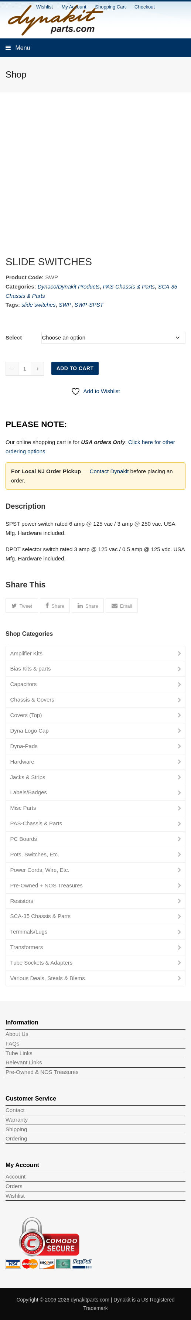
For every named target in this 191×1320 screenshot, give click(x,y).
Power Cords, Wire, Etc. (39, 870)
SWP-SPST (88, 304)
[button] (22, 605)
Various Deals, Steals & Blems (47, 978)
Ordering (16, 1138)
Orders (14, 1186)
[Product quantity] (24, 368)
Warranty (17, 1119)
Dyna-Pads (24, 746)
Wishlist (15, 1196)
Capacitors (23, 684)
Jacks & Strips (27, 777)
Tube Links (19, 1053)
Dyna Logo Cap (29, 730)
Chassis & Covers (32, 699)
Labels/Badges (28, 792)
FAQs (13, 1043)
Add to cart (75, 368)
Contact (15, 1110)
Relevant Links (24, 1062)
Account (15, 1176)
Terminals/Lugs (29, 931)
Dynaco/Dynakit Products (69, 286)
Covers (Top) (26, 715)
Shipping (16, 1129)
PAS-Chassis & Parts (129, 286)
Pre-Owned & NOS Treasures (42, 1072)
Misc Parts (23, 808)
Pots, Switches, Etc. (34, 854)
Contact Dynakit (109, 471)
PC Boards (23, 839)
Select (14, 337)
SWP (65, 304)
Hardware (22, 761)
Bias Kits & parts (30, 668)
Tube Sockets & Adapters (41, 962)
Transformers (26, 947)
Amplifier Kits (26, 653)
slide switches (38, 304)
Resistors (22, 901)
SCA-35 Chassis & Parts (40, 916)
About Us (17, 1034)
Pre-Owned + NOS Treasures (46, 885)
